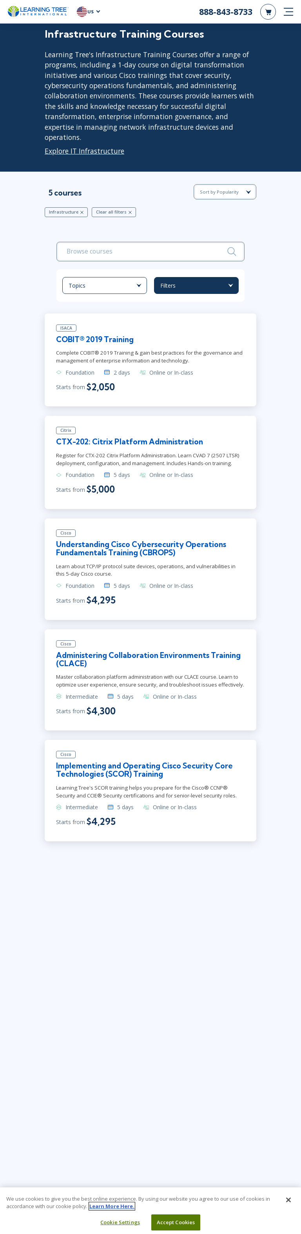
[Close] (288, 1200)
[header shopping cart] (268, 12)
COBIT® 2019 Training (95, 340)
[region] (150, 1210)
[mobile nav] (288, 12)
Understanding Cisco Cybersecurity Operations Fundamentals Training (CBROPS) (142, 549)
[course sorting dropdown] (225, 191)
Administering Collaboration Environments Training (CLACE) (134, 661)
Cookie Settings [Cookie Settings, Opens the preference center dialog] (120, 1222)
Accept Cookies (176, 1222)
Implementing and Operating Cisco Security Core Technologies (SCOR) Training (146, 772)
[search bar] (150, 251)
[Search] (232, 251)
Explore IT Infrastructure (84, 151)
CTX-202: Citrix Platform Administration (130, 443)
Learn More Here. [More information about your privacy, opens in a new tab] (111, 1206)
